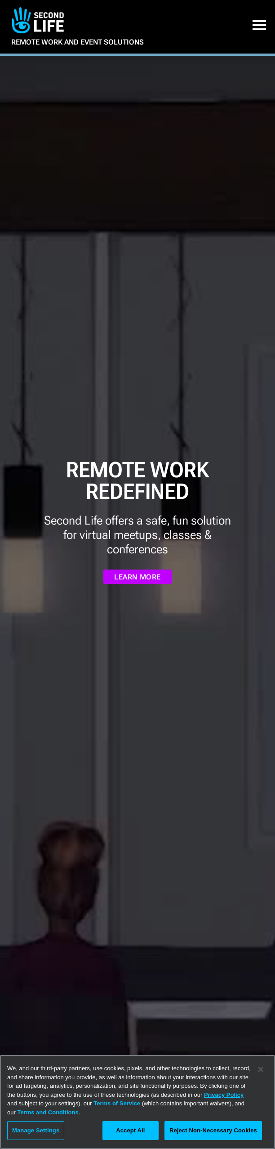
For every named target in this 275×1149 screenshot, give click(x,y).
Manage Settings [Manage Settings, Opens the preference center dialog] (35, 1130)
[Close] (261, 1069)
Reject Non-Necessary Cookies (213, 1130)
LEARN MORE (137, 577)
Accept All (130, 1130)
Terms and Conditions (47, 1112)
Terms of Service (116, 1103)
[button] (259, 28)
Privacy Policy (224, 1094)
